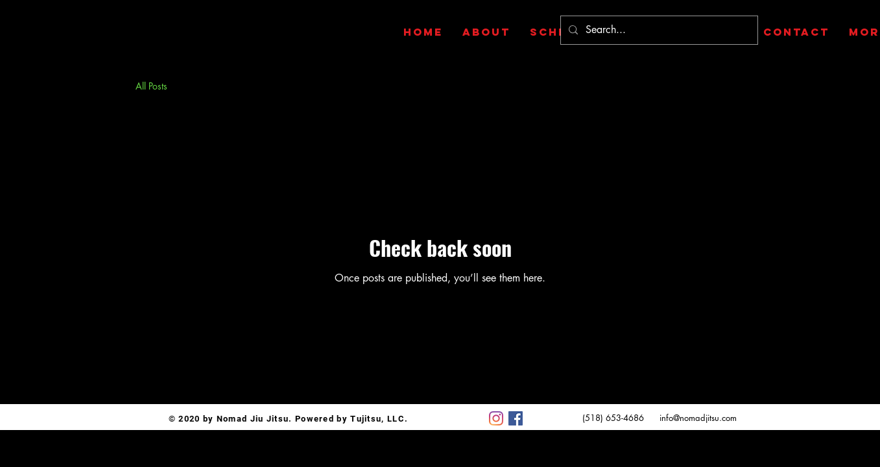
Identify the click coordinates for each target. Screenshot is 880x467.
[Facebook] (515, 418)
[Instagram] (496, 418)
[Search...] (658, 30)
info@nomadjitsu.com (698, 418)
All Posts (151, 86)
